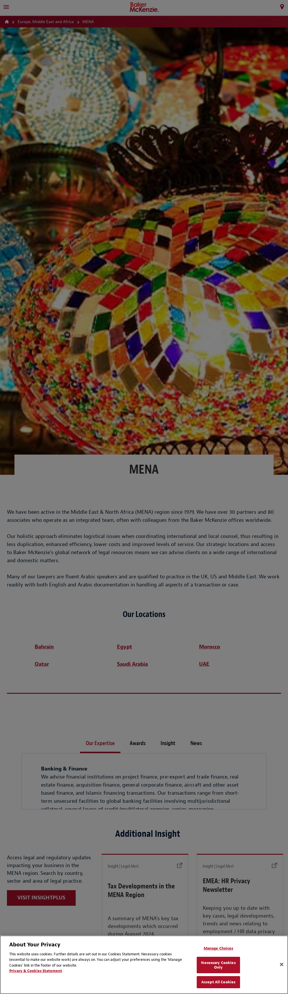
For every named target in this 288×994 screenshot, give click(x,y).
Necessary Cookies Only (218, 965)
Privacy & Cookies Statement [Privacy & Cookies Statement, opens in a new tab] (35, 970)
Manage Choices (218, 948)
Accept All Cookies (218, 982)
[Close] (281, 964)
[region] (144, 964)
